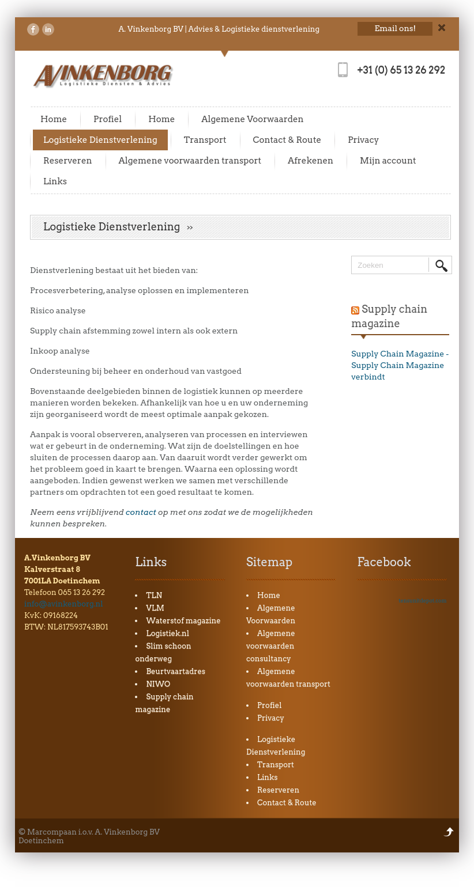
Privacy (363, 140)
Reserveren (67, 161)
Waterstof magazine (183, 620)
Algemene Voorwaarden (252, 119)
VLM (155, 608)
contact (141, 512)
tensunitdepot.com (422, 600)
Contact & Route (287, 140)
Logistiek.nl (167, 633)
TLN (154, 595)
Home (53, 119)
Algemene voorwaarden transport (190, 161)
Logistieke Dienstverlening (100, 140)
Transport (205, 140)
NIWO (158, 684)
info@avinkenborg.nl (63, 604)
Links (55, 181)
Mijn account (388, 161)
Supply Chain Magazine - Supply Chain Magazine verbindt (400, 365)
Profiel (107, 119)
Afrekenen (310, 161)
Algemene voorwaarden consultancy (270, 646)
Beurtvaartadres (175, 671)
